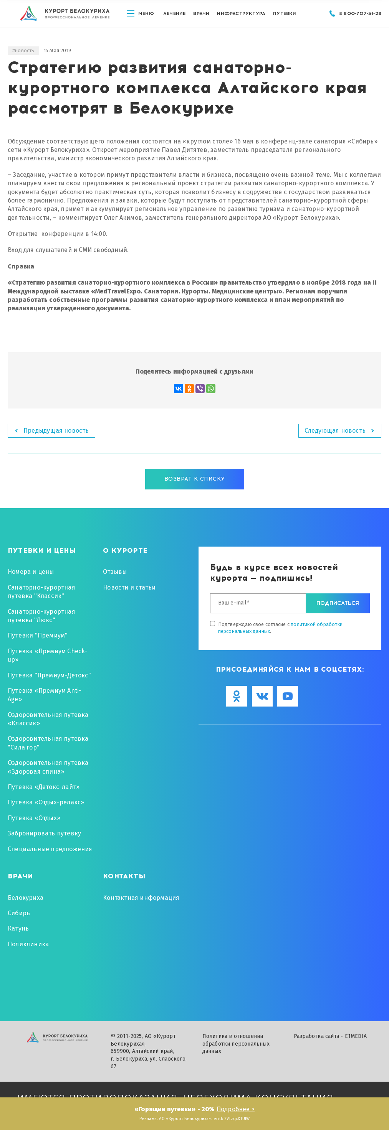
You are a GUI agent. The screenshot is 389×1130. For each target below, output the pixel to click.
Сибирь (19, 913)
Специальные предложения (50, 849)
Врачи (201, 19)
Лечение (174, 19)
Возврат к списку (194, 479)
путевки (284, 19)
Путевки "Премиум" (38, 635)
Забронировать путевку (44, 833)
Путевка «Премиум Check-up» (48, 655)
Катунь (18, 928)
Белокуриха (25, 897)
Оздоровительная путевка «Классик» (48, 719)
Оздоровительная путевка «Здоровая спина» (48, 767)
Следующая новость (335, 430)
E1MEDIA (356, 1036)
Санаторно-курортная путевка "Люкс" (41, 616)
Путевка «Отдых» (34, 818)
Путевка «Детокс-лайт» (43, 787)
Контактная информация (141, 897)
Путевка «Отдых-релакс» (46, 802)
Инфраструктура (241, 19)
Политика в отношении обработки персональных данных (236, 1043)
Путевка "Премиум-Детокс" (49, 675)
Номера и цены (31, 571)
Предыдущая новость (56, 430)
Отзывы (115, 571)
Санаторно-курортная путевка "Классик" (41, 592)
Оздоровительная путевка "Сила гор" (48, 743)
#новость (23, 50)
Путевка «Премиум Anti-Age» (44, 695)
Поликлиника (28, 944)
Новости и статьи (129, 587)
